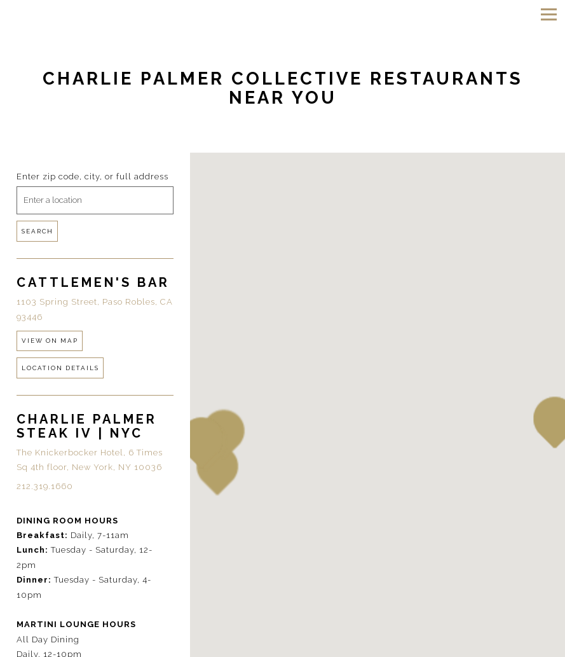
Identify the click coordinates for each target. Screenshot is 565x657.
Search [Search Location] (37, 231)
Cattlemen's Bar (93, 282)
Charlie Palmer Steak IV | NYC (87, 426)
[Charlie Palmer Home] (77, 14)
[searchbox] (95, 200)
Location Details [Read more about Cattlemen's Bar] (60, 367)
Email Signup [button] (282, 644)
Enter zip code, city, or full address (92, 176)
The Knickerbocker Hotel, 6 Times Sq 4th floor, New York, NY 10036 (90, 460)
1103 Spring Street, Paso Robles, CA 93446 (95, 309)
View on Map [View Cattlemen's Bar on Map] (50, 340)
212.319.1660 (45, 486)
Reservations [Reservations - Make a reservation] (282, 621)
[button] (201, 442)
